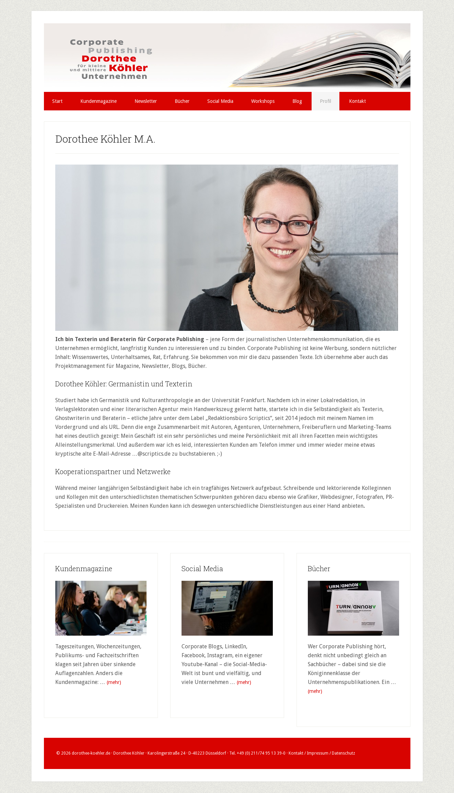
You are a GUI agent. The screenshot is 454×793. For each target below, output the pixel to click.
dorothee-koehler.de (91, 753)
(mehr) (115, 682)
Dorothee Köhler (227, 57)
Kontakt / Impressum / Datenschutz (322, 753)
